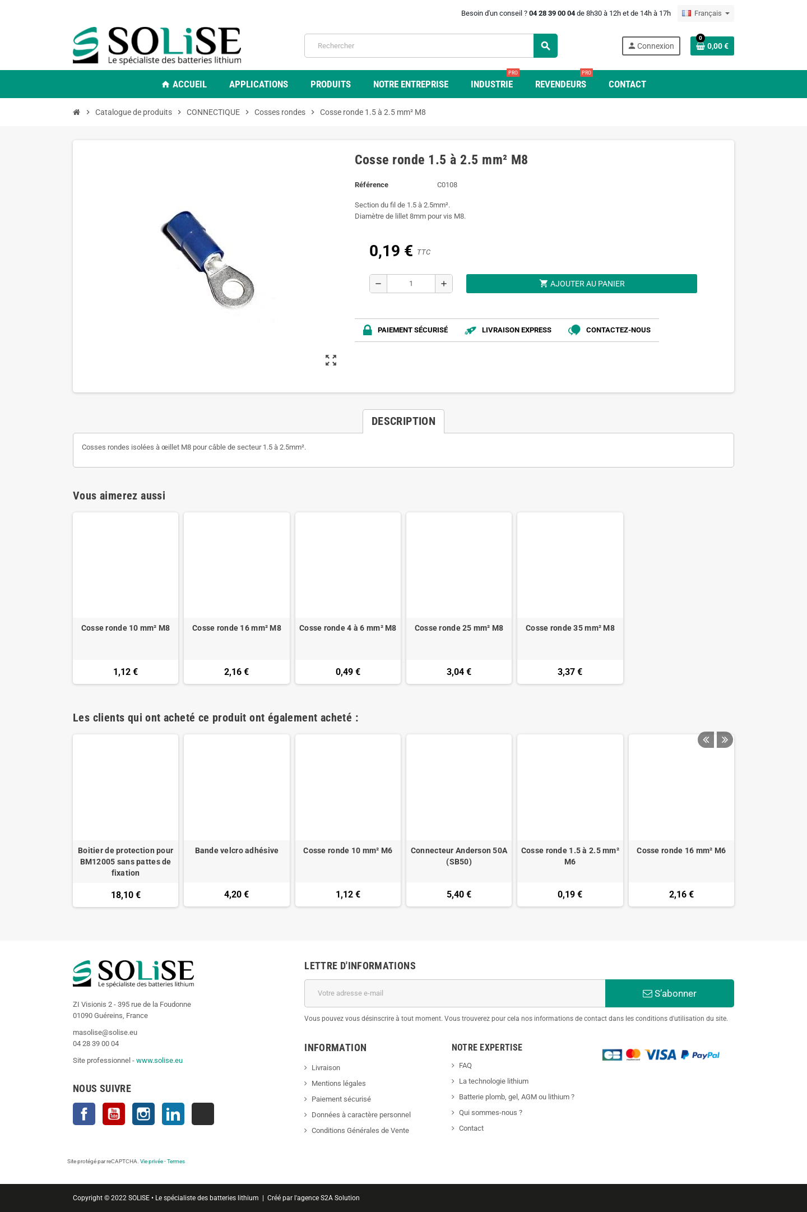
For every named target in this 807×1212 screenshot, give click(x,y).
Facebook (84, 1114)
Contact (471, 1128)
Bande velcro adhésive (237, 850)
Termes (176, 1161)
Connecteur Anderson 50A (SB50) (459, 856)
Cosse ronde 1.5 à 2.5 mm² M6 (570, 856)
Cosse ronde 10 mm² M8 (125, 627)
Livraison (326, 1067)
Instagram (143, 1114)
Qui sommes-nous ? (490, 1112)
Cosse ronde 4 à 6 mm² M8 (348, 627)
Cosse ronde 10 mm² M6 (347, 850)
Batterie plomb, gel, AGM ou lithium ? (516, 1097)
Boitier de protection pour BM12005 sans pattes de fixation (125, 861)
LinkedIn (173, 1114)
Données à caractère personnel (361, 1115)
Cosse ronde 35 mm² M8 (570, 627)
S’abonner (670, 993)
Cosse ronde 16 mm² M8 (236, 627)
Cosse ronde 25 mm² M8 (459, 627)
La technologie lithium (493, 1081)
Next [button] (723, 714)
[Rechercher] (430, 46)
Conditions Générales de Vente (360, 1130)
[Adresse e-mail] (454, 993)
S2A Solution (340, 1198)
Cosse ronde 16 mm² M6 (681, 850)
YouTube (114, 1114)
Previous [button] (705, 714)
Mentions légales (339, 1083)
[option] (125, 820)
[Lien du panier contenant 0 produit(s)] (712, 45)
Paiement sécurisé (341, 1099)
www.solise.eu (159, 1060)
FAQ (465, 1065)
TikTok (203, 1114)
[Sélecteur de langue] (706, 13)
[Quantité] (411, 284)
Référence (371, 185)
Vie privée (151, 1161)
